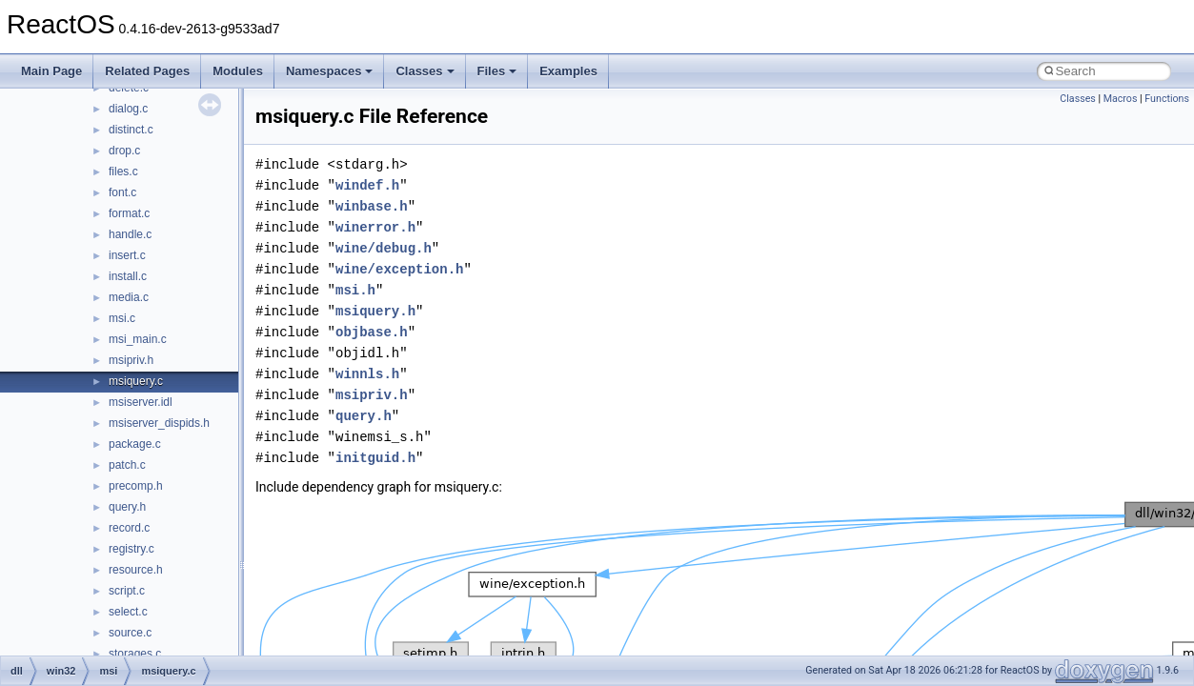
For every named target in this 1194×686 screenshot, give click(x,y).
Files (497, 71)
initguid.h (375, 458)
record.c (129, 528)
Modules (237, 71)
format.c (129, 213)
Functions (1166, 98)
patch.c (127, 465)
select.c (128, 611)
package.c (135, 444)
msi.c (122, 318)
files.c (123, 171)
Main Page (51, 71)
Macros (1120, 98)
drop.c (124, 150)
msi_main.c (138, 339)
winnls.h (367, 374)
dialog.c (128, 108)
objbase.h (371, 332)
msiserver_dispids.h (159, 423)
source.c (130, 632)
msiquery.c (136, 381)
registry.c (131, 548)
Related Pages (147, 71)
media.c (129, 297)
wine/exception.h (399, 269)
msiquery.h (375, 311)
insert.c (127, 255)
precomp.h (136, 486)
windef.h (367, 185)
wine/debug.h (383, 248)
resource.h (136, 569)
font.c (122, 192)
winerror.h (375, 227)
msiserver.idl (140, 402)
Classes (424, 71)
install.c (128, 276)
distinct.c (131, 129)
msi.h (355, 290)
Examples (568, 71)
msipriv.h (131, 360)
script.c (127, 590)
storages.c (135, 653)
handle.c (130, 234)
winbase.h (371, 206)
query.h (127, 507)
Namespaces (330, 71)
